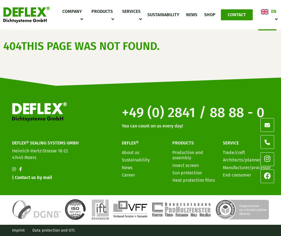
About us (130, 152)
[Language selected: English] (256, 231)
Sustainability (163, 14)
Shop (209, 14)
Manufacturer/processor (247, 167)
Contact (237, 14)
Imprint (18, 230)
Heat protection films (193, 180)
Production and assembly (187, 155)
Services (131, 11)
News (191, 14)
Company (72, 11)
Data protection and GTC (53, 230)
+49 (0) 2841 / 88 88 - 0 (193, 112)
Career (128, 175)
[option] (245, 231)
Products (102, 11)
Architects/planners (243, 160)
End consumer (237, 175)
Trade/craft (234, 152)
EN (273, 11)
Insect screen (185, 165)
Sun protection (187, 172)
